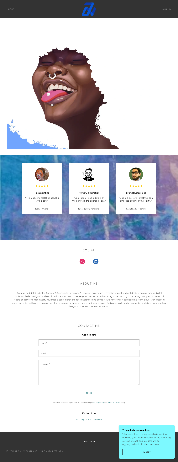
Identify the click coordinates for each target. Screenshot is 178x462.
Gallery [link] (166, 9)
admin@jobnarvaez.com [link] (89, 419)
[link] (89, 9)
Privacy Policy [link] (98, 402)
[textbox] (89, 342)
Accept (147, 452)
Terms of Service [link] (114, 402)
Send (89, 393)
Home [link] (11, 9)
